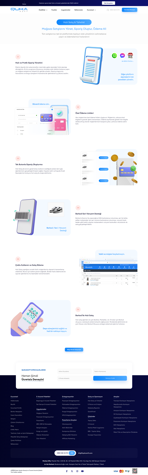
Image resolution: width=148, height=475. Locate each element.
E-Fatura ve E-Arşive (94, 404)
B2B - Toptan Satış (94, 431)
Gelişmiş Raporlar (94, 408)
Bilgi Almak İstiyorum (74, 349)
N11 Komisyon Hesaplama (122, 414)
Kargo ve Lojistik (42, 431)
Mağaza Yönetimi (42, 413)
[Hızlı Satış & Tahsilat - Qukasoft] (19, 10)
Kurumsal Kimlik (16, 408)
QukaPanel (92, 411)
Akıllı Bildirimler (67, 428)
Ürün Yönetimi (41, 438)
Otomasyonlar (67, 424)
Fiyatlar (54, 10)
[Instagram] (77, 471)
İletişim (13, 419)
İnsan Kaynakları (16, 415)
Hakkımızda (15, 401)
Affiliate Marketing (68, 438)
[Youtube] (82, 471)
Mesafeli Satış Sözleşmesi (19, 437)
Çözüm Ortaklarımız (17, 422)
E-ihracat (91, 424)
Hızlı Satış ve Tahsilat (95, 401)
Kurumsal (91, 10)
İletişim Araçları (41, 428)
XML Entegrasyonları (69, 415)
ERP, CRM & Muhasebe (44, 424)
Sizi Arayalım (108, 3)
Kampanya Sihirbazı (69, 431)
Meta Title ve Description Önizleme (125, 432)
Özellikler (43, 10)
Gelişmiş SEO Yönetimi (69, 435)
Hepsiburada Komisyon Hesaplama (121, 405)
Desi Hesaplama (119, 428)
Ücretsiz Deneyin (129, 10)
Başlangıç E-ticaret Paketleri (46, 401)
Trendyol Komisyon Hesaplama (124, 401)
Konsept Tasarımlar (94, 435)
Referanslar (79, 10)
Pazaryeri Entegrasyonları (45, 417)
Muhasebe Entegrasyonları (71, 404)
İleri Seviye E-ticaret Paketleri (46, 404)
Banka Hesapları (16, 411)
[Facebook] (67, 471)
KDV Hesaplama (119, 425)
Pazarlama (40, 420)
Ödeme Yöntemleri (42, 435)
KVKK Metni (15, 429)
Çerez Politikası (16, 440)
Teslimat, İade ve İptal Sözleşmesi (22, 433)
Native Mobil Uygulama (96, 428)
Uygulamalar (65, 10)
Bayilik (13, 404)
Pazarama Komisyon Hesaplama (125, 421)
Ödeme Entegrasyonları (70, 408)
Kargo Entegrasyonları (69, 411)
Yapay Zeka (92, 420)
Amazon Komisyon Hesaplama (124, 410)
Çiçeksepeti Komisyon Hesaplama (125, 418)
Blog (12, 426)
